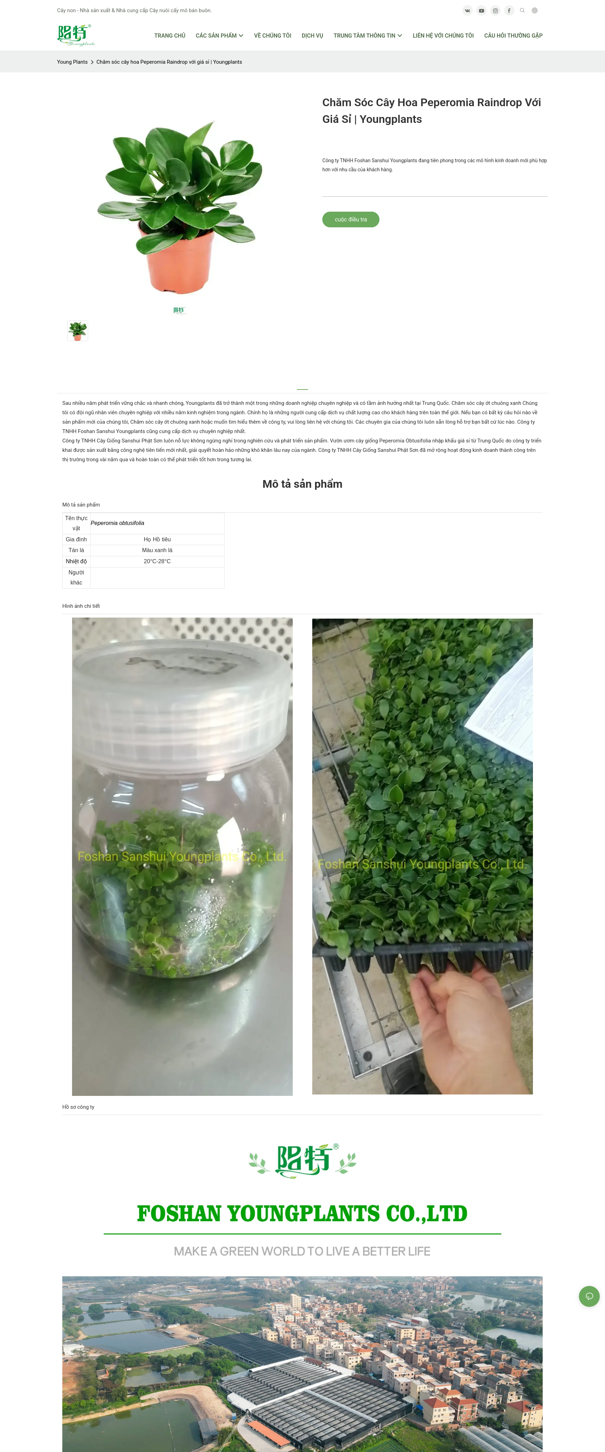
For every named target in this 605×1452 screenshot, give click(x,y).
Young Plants (72, 62)
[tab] (302, 385)
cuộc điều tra (351, 219)
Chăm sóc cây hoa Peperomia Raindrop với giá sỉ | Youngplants (169, 62)
